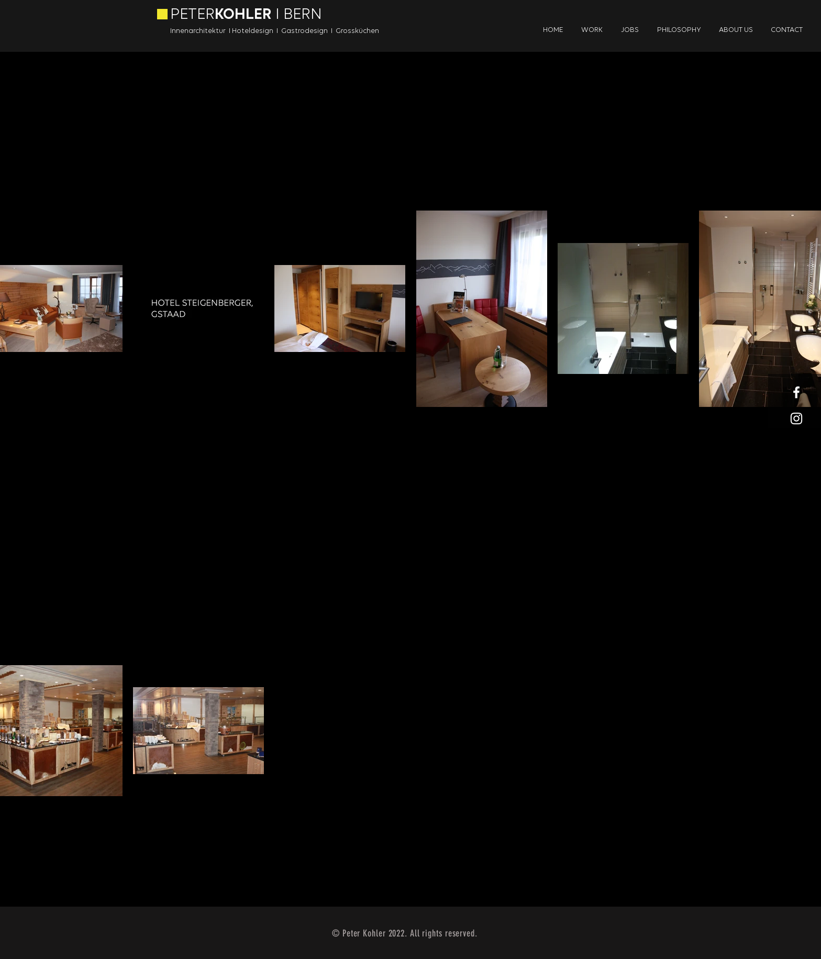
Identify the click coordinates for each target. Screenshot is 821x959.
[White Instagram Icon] (796, 418)
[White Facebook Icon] (796, 392)
